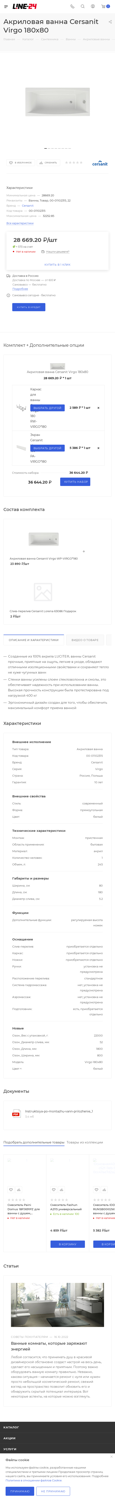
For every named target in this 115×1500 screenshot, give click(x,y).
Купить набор (76, 481)
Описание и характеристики (34, 640)
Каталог (11, 1427)
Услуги (10, 1449)
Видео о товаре (85, 640)
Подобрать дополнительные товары (33, 1142)
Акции (9, 1438)
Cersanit (28, 205)
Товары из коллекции (85, 1142)
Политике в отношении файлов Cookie (34, 1480)
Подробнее (20, 288)
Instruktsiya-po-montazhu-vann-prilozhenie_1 (59, 1111)
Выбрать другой (47, 408)
